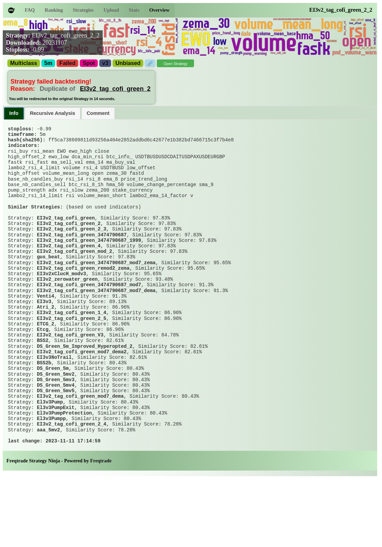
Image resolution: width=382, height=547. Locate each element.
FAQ (30, 10)
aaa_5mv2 (48, 497)
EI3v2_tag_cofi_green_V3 (70, 381)
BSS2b (44, 415)
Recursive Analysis (52, 113)
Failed (67, 63)
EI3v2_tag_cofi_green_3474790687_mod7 (89, 320)
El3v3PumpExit (55, 470)
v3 (105, 63)
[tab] (14, 113)
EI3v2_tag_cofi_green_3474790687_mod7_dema (96, 327)
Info (13, 113)
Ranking (54, 10)
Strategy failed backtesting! (51, 81)
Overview (159, 10)
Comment (98, 113)
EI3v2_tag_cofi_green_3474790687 (82, 259)
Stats (134, 10)
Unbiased (128, 63)
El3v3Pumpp (51, 484)
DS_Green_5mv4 (55, 443)
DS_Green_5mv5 (55, 450)
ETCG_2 (45, 368)
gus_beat (48, 286)
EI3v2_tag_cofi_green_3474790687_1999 (89, 265)
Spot (89, 63)
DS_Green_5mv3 (55, 436)
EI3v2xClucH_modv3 (61, 306)
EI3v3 (44, 340)
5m (48, 63)
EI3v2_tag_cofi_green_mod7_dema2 (82, 402)
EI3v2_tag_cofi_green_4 (68, 272)
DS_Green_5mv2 (55, 429)
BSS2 (42, 388)
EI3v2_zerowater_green (67, 313)
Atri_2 (45, 347)
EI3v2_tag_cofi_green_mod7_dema (80, 456)
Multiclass (23, 63)
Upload (111, 10)
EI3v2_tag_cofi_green (66, 238)
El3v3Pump (50, 463)
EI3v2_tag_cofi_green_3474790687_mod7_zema (96, 293)
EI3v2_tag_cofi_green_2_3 (71, 252)
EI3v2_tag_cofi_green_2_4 (71, 490)
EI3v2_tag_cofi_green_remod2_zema (83, 300)
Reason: (45, 88)
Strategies (83, 10)
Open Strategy (175, 64)
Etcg (42, 375)
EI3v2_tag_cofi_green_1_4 (71, 354)
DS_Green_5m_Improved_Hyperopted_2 (84, 395)
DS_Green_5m (53, 422)
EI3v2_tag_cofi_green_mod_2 (74, 279)
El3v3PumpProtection (64, 477)
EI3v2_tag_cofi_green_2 (115, 88)
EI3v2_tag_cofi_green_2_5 (71, 361)
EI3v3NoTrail (54, 409)
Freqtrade (100, 531)
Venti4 (45, 334)
